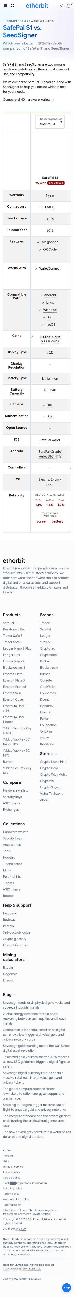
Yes (50, 405)
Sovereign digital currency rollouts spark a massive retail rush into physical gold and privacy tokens (33, 1078)
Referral (8, 926)
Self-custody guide (16, 933)
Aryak (44, 800)
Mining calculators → (16, 957)
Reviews (9, 920)
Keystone (47, 744)
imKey (44, 738)
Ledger (45, 636)
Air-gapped (50, 242)
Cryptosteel (48, 655)
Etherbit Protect (14, 687)
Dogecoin (10, 974)
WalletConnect (50, 269)
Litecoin (8, 980)
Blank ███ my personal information (25, 1183)
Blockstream (49, 668)
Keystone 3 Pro (14, 629)
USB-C (50, 207)
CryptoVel (47, 781)
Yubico (45, 642)
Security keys (12, 797)
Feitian (45, 719)
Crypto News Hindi (53, 762)
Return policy (11, 1193)
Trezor (45, 623)
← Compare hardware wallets (28, 21)
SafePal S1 (10, 65)
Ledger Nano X (14, 661)
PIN (50, 417)
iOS (50, 317)
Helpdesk (9, 913)
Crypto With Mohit (53, 775)
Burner (8, 762)
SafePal (45, 629)
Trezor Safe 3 (12, 636)
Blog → (9, 994)
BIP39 (50, 219)
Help (6, 1161)
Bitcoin (8, 968)
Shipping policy (12, 1188)
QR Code (50, 250)
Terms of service (13, 1166)
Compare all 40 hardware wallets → (28, 100)
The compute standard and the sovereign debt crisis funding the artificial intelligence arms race (37, 1121)
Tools (7, 851)
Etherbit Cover (13, 700)
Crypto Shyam (50, 787)
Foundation (48, 725)
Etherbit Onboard (15, 945)
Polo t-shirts (12, 877)
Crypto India (49, 768)
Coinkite (46, 681)
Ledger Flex (11, 655)
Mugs (7, 870)
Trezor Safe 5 (12, 642)
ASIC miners (11, 803)
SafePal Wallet (50, 440)
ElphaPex (46, 706)
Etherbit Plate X (14, 681)
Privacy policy (11, 1172)
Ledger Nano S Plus (17, 649)
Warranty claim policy (16, 1199)
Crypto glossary (14, 939)
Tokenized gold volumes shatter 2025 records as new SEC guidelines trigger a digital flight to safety (36, 1062)
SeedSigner (33, 65)
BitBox (44, 661)
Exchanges (11, 810)
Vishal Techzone (51, 794)
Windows (50, 310)
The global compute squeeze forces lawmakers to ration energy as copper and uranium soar (33, 1094)
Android (50, 295)
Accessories (12, 845)
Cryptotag (47, 649)
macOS (50, 325)
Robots (8, 896)
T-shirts (8, 883)
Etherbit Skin (12, 693)
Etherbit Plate (12, 674)
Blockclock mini (14, 668)
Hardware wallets (15, 791)
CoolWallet (48, 687)
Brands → (49, 614)
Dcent (44, 700)
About (7, 1150)
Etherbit (46, 712)
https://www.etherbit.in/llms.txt (22, 1268)
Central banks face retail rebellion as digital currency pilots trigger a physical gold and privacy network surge (34, 1035)
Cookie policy (11, 1177)
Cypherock (48, 693)
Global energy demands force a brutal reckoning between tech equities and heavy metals (34, 1019)
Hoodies (9, 858)
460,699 (21, 1228)
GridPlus (46, 732)
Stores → (48, 753)
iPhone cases (12, 864)
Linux (50, 303)
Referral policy (12, 1204)
